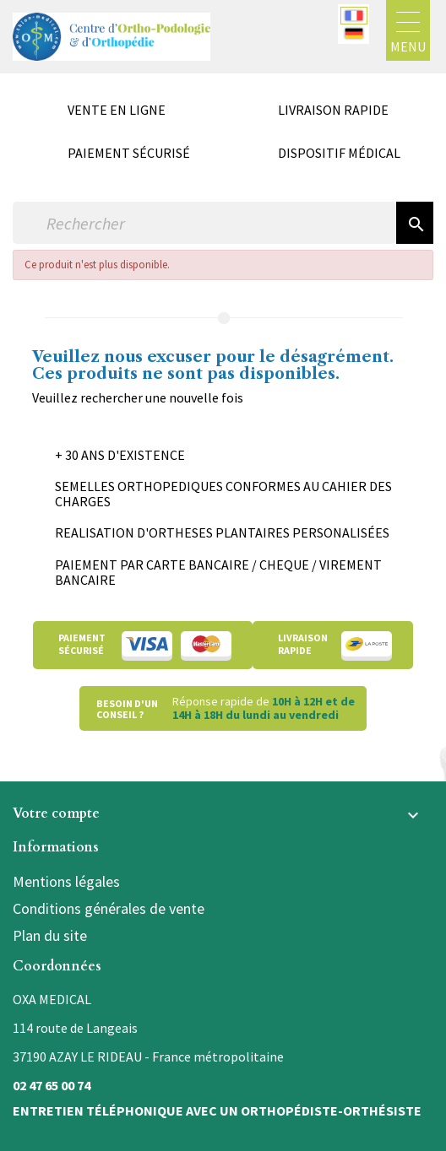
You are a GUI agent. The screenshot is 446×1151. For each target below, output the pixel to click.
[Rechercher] (204, 223)
